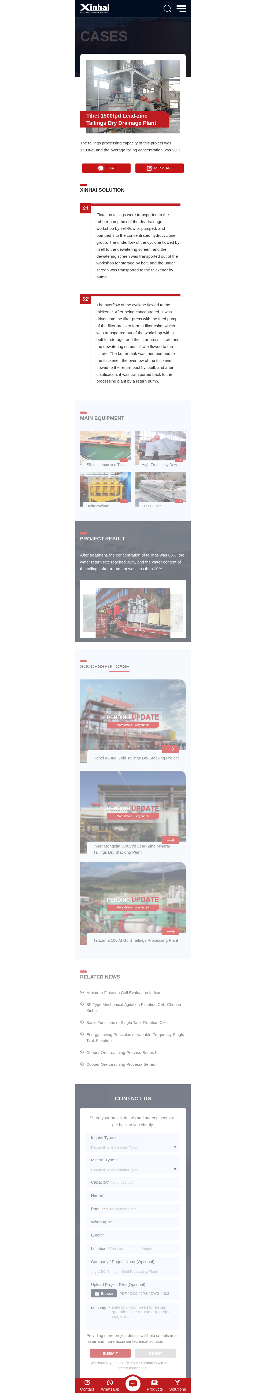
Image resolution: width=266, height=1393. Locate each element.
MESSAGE (159, 168)
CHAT (106, 168)
